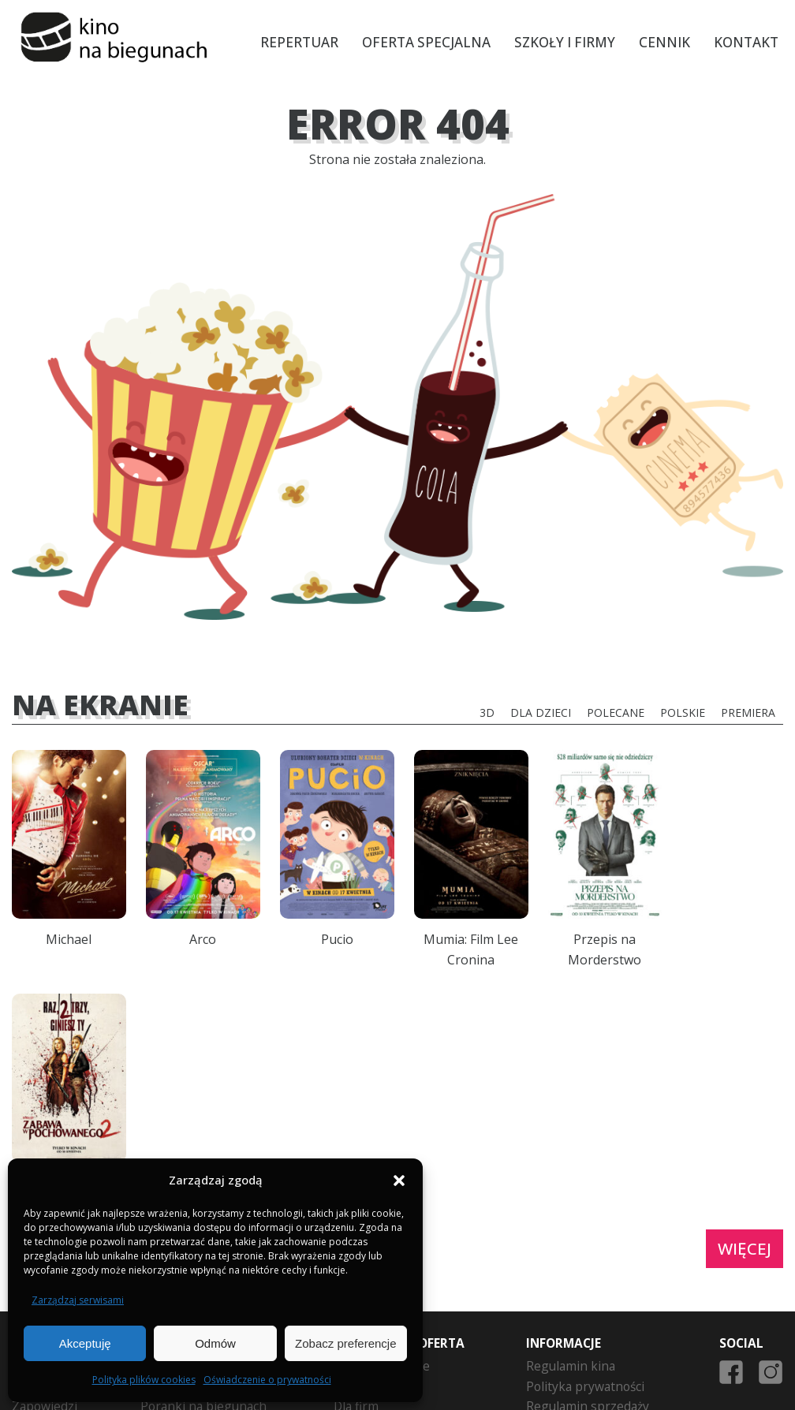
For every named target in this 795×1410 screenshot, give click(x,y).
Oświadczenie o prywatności (267, 1379)
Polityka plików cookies (144, 1379)
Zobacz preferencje (345, 1343)
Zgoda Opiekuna (573, 1287)
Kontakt (747, 42)
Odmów (215, 1343)
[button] (399, 1180)
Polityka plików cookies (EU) (606, 1307)
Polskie (682, 712)
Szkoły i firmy (565, 42)
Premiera (748, 712)
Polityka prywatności (585, 1206)
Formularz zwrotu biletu (595, 1267)
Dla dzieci (540, 712)
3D (487, 712)
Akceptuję (85, 1343)
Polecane (615, 712)
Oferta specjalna (427, 42)
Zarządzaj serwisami (78, 1300)
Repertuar (300, 42)
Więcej (744, 1069)
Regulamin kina (570, 1186)
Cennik (665, 42)
